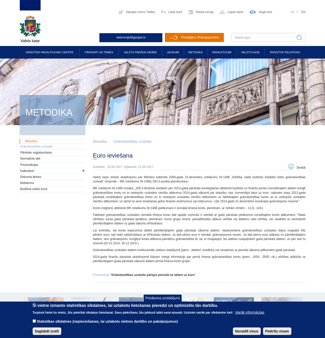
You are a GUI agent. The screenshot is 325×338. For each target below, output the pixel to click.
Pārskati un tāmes (99, 52)
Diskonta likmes (30, 177)
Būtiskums (27, 183)
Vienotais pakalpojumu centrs (49, 52)
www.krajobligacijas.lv (131, 37)
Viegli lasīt (265, 12)
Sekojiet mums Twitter (140, 12)
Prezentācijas (29, 165)
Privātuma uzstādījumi (162, 302)
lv (292, 12)
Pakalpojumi (221, 52)
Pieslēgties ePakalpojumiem (200, 37)
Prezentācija (101, 275)
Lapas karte (235, 12)
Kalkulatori (27, 171)
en (303, 12)
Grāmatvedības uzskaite (133, 141)
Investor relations (285, 52)
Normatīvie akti (30, 158)
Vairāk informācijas (249, 316)
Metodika (195, 52)
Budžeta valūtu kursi (33, 189)
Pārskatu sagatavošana (36, 152)
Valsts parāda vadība (140, 52)
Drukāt (301, 167)
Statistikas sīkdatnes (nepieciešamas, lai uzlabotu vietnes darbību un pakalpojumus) (107, 325)
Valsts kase (250, 52)
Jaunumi (173, 52)
